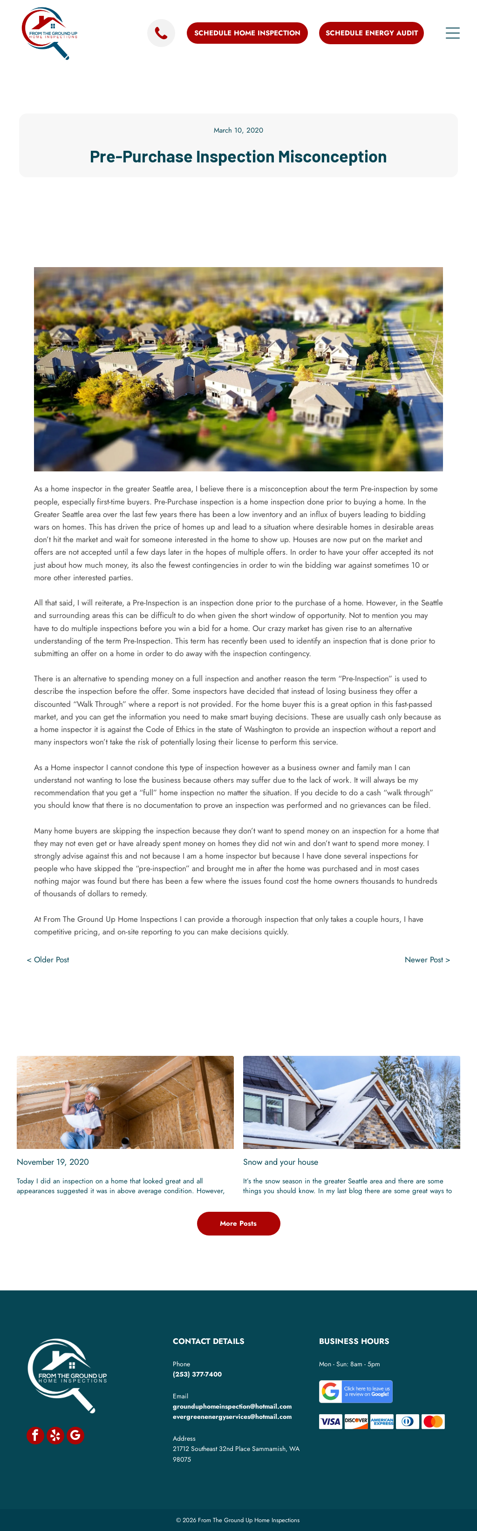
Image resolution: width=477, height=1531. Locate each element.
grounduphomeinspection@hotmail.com (232, 1406)
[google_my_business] (75, 1437)
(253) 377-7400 (197, 1374)
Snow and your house (280, 1162)
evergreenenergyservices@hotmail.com (232, 1416)
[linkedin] (238, 1010)
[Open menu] (453, 33)
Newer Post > (427, 959)
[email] (284, 1010)
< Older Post (48, 959)
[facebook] (193, 1010)
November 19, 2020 (53, 1162)
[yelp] (55, 1437)
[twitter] (215, 1010)
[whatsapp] (261, 1010)
